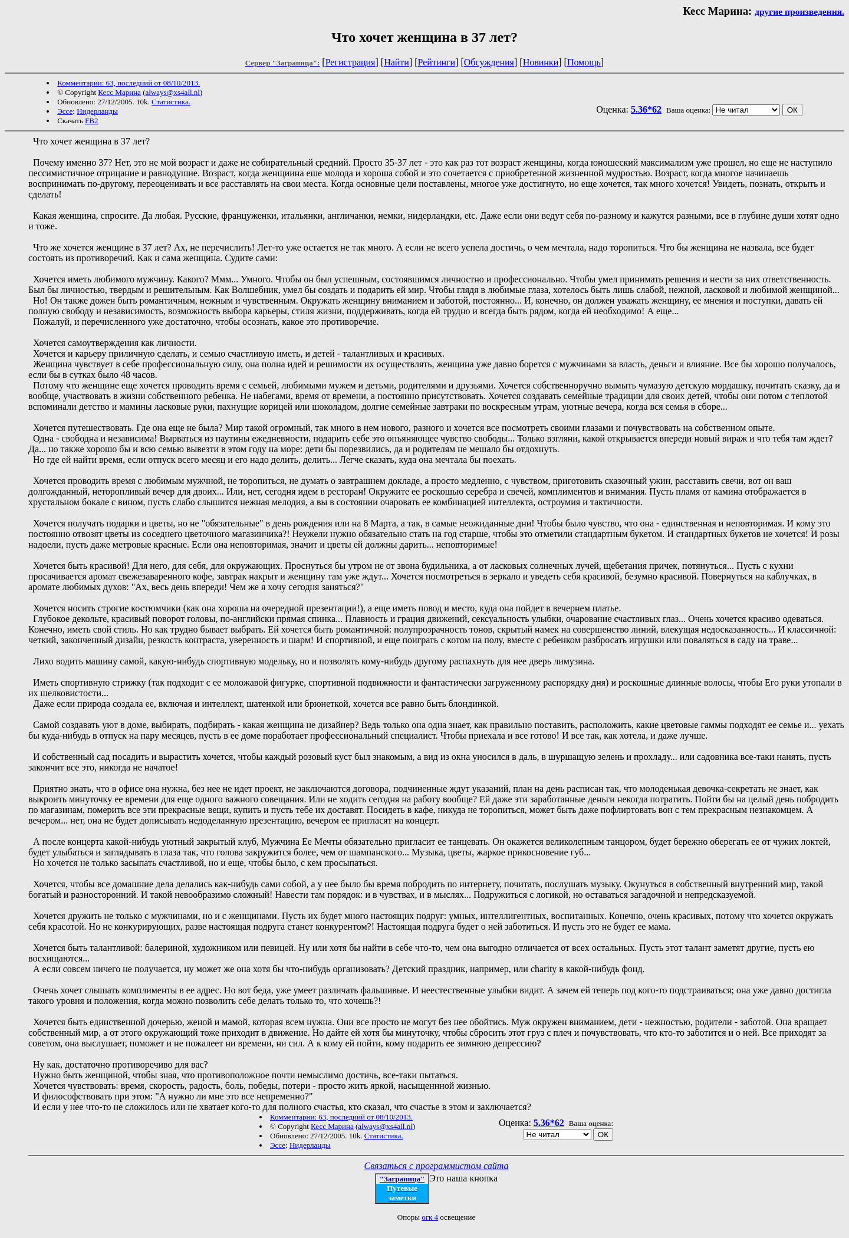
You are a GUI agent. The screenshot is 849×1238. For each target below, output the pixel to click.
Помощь (584, 62)
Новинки (541, 62)
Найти (396, 62)
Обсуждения (489, 62)
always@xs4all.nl (172, 92)
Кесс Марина (119, 92)
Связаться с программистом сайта (436, 1166)
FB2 (91, 120)
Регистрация (350, 62)
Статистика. (171, 101)
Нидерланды (97, 111)
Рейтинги (437, 62)
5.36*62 (646, 109)
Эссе (65, 111)
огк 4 (430, 1217)
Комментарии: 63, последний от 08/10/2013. (128, 82)
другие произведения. (799, 11)
